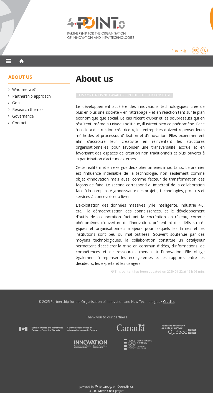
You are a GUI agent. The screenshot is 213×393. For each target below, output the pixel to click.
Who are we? (24, 89)
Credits (168, 301)
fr (195, 50)
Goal (16, 102)
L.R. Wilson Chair (103, 391)
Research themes (28, 109)
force (105, 387)
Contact (19, 122)
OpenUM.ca (125, 387)
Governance (23, 116)
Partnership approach (31, 96)
